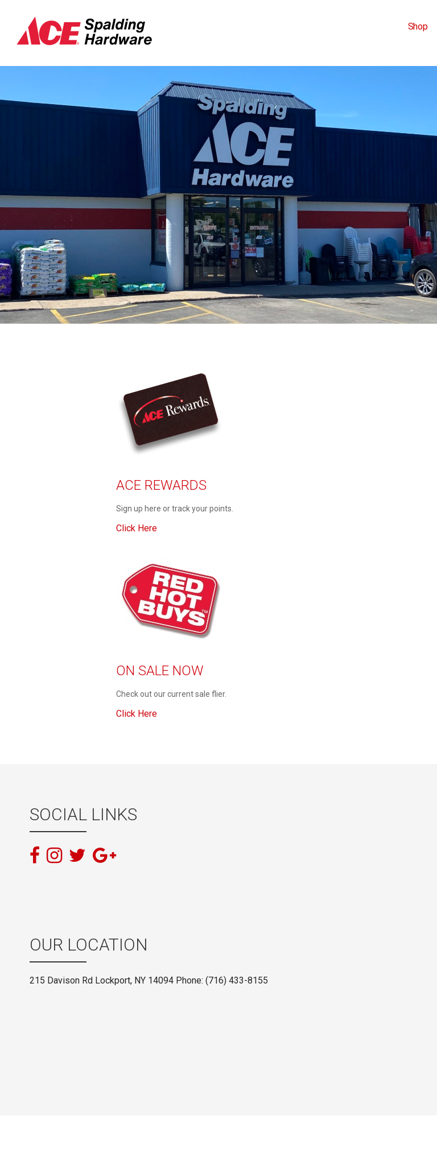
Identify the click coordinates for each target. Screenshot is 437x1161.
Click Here (136, 528)
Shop (418, 26)
